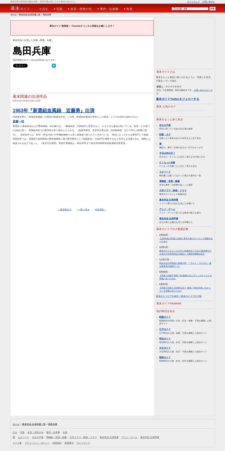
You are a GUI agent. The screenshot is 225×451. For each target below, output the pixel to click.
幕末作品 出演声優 (168, 218)
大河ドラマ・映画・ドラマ (173, 190)
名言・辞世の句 (81, 9)
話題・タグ (165, 134)
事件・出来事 (109, 9)
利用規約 (57, 443)
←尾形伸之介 (64, 209)
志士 (45, 9)
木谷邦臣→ (100, 209)
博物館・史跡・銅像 (169, 181)
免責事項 (69, 443)
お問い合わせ (208, 1)
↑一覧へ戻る (83, 209)
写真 (59, 9)
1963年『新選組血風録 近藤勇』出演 (53, 110)
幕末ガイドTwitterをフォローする (177, 99)
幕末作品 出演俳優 (168, 199)
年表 (129, 9)
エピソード (165, 172)
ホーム (13, 14)
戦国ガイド (165, 317)
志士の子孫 (165, 125)
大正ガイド (165, 348)
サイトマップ (193, 1)
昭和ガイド (165, 357)
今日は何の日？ (167, 153)
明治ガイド (165, 338)
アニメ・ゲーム (167, 209)
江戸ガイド (165, 329)
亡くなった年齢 (167, 162)
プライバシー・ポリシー (37, 443)
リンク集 (17, 443)
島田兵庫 (47, 14)
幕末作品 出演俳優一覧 (29, 14)
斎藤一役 (18, 121)
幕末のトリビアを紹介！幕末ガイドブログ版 (178, 296)
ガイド (20, 8)
